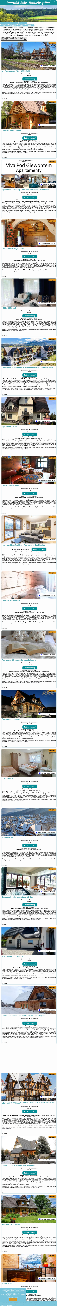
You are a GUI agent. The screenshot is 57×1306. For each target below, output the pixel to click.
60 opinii (37, 143)
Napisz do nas (45, 1301)
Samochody (13, 25)
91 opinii (36, 324)
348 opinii (48, 384)
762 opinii (38, 982)
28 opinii (29, 1132)
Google (4, 1290)
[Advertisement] (28, 1074)
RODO (16, 1297)
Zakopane (52, 43)
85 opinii (35, 801)
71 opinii (41, 922)
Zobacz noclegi (30, 80)
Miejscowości (23, 23)
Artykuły (30, 25)
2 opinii (42, 681)
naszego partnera (35, 94)
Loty (4, 25)
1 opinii (37, 741)
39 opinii (38, 264)
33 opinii (42, 1193)
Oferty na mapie (14, 23)
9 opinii (46, 203)
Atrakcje (21, 25)
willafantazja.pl (53, 0)
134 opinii (34, 861)
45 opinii (37, 444)
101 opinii (37, 621)
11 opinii (37, 504)
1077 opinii (40, 83)
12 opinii (45, 1042)
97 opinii (38, 1253)
